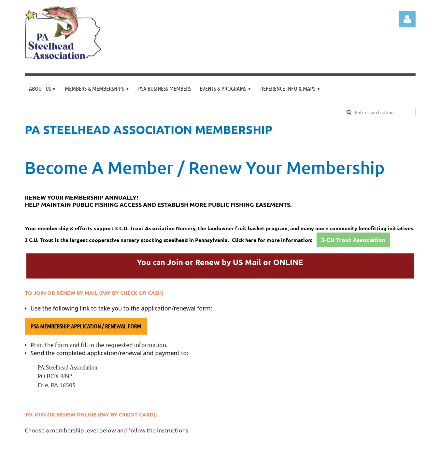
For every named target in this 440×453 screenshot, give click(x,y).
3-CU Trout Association (353, 239)
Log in (407, 19)
